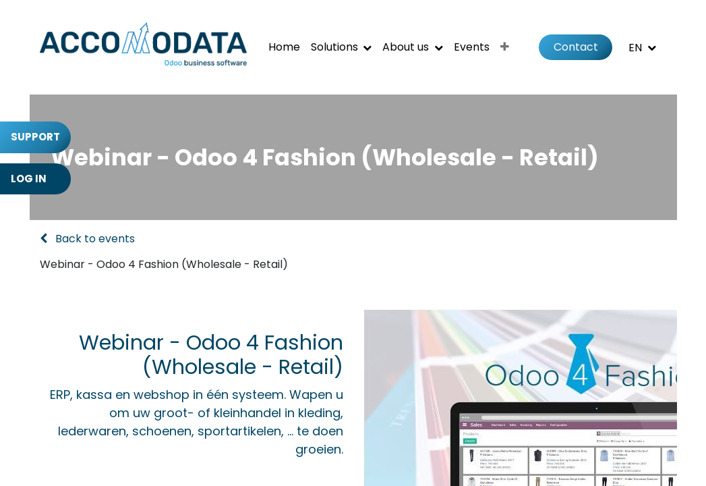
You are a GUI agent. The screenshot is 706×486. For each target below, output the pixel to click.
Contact (576, 47)
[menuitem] (284, 47)
